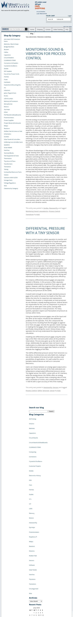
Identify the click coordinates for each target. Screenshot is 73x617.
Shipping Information (9, 584)
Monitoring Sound (32, 210)
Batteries (32, 419)
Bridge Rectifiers (9, 47)
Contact (48, 29)
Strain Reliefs (8, 147)
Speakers (7, 145)
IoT (30, 470)
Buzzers (6, 49)
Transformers (8, 164)
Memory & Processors (11, 101)
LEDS (30, 473)
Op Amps (7, 109)
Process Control (54, 210)
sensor (52, 386)
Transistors (7, 167)
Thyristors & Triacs (9, 161)
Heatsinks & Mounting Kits (12, 85)
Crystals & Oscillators (10, 66)
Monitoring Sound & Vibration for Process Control (46, 53)
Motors (6, 107)
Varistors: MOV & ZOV (11, 177)
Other (6, 112)
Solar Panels (33, 514)
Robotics (32, 501)
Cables (6, 52)
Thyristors (32, 520)
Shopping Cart (22, 575)
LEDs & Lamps (8, 98)
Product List (22, 577)
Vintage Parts (8, 180)
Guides (46, 208)
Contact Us (6, 580)
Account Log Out (8, 589)
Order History (7, 587)
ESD (30, 454)
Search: (5, 29)
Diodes (6, 68)
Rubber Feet (33, 504)
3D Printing (32, 413)
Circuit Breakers (9, 58)
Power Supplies (9, 120)
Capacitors (7, 55)
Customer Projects (35, 444)
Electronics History (35, 451)
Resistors (7, 128)
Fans (30, 457)
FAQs (20, 580)
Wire (5, 186)
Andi (38, 212)
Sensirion (46, 386)
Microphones (8, 104)
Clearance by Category (11, 188)
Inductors (7, 90)
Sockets (6, 137)
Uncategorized (33, 526)
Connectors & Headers (11, 63)
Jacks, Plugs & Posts (10, 93)
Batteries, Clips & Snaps (11, 44)
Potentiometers (9, 118)
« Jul (30, 560)
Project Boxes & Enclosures (12, 123)
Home (32, 29)
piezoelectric (43, 210)
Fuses (6, 79)
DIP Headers (8, 71)
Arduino (31, 416)
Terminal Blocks (9, 153)
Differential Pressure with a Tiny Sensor (45, 227)
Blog (31, 34)
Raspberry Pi (33, 492)
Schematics (7, 134)
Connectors (32, 438)
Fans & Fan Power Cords (11, 74)
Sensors (55, 384)
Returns (5, 582)
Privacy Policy (32, 575)
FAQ (67, 29)
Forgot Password (8, 592)
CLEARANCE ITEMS (10, 60)
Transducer (30, 212)
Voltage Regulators (10, 183)
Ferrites (6, 77)
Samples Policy (33, 573)
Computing (32, 435)
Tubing (6, 169)
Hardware (7, 82)
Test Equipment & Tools (11, 156)
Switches (6, 150)
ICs (5, 88)
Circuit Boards (33, 425)
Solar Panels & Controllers (12, 139)
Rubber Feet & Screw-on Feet (13, 131)
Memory (31, 476)
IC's (30, 466)
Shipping (40, 29)
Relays (6, 126)
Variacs (6, 175)
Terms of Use (32, 577)
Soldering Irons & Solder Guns (13, 142)
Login (70, 16)
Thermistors (8, 158)
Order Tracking (58, 29)
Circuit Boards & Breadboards (38, 429)
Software (32, 510)
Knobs (6, 96)
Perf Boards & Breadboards (12, 115)
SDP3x (40, 386)
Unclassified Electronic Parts (12, 172)
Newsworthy (53, 208)
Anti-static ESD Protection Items (12, 40)
